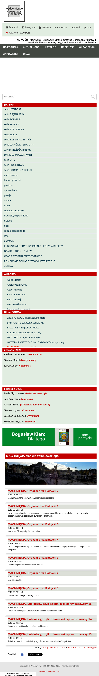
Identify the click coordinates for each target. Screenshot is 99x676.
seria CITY (9, 160)
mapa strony (60, 27)
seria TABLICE (11, 124)
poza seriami (11, 175)
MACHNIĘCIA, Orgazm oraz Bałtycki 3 (33, 557)
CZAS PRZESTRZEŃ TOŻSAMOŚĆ (23, 256)
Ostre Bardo (35, 354)
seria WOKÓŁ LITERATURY (19, 144)
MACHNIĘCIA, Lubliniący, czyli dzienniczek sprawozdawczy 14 (50, 619)
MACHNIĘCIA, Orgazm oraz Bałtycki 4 (33, 539)
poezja (7, 195)
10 (78, 647)
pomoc (87, 27)
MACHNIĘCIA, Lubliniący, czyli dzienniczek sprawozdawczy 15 (50, 603)
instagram (30, 27)
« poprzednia (49, 647)
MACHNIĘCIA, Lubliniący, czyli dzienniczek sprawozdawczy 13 (50, 634)
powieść (8, 185)
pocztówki (9, 241)
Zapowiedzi (10, 54)
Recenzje (67, 47)
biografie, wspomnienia (16, 215)
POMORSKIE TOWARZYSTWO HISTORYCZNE (29, 261)
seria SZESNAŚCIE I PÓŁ (17, 139)
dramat (7, 200)
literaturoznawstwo (14, 210)
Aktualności (31, 47)
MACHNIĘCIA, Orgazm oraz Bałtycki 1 (33, 588)
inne (6, 236)
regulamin (76, 27)
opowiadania (10, 190)
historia (8, 220)
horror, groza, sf (12, 180)
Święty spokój (28, 360)
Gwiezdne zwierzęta (36, 393)
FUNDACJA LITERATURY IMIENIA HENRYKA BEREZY (33, 246)
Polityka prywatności (70, 666)
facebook (13, 27)
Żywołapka (33, 416)
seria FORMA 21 (12, 119)
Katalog (50, 47)
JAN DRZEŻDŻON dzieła (17, 149)
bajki (6, 225)
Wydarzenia (87, 47)
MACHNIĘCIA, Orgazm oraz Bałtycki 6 (33, 506)
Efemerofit (30, 421)
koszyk (12, 32)
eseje (7, 205)
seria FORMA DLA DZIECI (18, 170)
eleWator (8, 266)
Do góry (95, 664)
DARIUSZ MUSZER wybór (18, 155)
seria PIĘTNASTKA (14, 114)
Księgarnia (10, 47)
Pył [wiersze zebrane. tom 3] (34, 404)
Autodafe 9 (25, 365)
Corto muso (28, 410)
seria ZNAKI (10, 134)
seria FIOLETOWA (14, 165)
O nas (26, 54)
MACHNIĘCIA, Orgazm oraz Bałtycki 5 (33, 524)
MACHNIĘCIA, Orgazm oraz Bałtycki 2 (33, 573)
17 (85, 647)
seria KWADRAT (12, 109)
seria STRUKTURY (14, 129)
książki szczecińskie (14, 231)
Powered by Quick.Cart (49, 671)
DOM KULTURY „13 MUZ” (18, 251)
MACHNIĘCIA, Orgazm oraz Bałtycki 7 (33, 491)
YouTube (46, 27)
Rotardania (26, 399)
